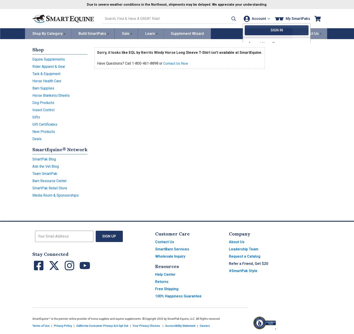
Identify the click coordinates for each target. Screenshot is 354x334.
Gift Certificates (44, 124)
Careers (205, 325)
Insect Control (43, 109)
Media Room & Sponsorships (55, 195)
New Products (43, 131)
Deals (37, 138)
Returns (162, 281)
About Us (237, 241)
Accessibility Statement (180, 325)
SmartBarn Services (172, 249)
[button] (228, 18)
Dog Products (43, 102)
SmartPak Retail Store (49, 188)
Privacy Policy (63, 325)
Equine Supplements (48, 59)
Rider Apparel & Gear (48, 66)
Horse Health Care (46, 80)
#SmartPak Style (243, 270)
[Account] (256, 18)
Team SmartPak (44, 173)
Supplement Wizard (187, 33)
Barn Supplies (43, 88)
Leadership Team (243, 249)
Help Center (165, 274)
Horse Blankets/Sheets (51, 95)
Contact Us (164, 241)
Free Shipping (166, 288)
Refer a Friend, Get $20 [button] (248, 263)
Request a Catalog (244, 256)
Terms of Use (41, 325)
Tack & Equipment (46, 73)
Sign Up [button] (109, 236)
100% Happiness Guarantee (178, 296)
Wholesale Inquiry (170, 256)
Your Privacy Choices (146, 325)
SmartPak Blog (44, 159)
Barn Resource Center (49, 180)
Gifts (36, 117)
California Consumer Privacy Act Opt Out (102, 325)
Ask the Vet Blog (45, 166)
